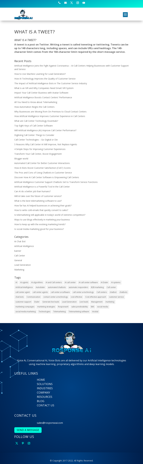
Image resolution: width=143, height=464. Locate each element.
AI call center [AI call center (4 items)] (70, 282)
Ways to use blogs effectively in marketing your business (42, 219)
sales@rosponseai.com (50, 422)
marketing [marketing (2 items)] (110, 301)
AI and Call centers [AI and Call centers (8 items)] (54, 282)
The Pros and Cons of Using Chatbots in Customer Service (43, 172)
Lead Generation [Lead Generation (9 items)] (69, 301)
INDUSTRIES (45, 388)
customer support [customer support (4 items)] (23, 301)
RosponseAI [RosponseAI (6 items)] (63, 306)
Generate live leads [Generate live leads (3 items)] (50, 301)
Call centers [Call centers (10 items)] (102, 292)
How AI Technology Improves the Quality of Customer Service (45, 78)
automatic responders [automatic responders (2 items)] (78, 287)
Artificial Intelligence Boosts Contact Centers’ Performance (43, 97)
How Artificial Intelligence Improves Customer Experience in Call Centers (49, 116)
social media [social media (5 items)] (102, 306)
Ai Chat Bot (20, 241)
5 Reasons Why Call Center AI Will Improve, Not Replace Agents (45, 144)
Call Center (19, 255)
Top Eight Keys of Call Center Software (33, 125)
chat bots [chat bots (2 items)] (20, 297)
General (18, 260)
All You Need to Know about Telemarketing (35, 102)
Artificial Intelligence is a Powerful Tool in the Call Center (42, 186)
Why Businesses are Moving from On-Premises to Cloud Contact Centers (50, 111)
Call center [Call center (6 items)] (111, 287)
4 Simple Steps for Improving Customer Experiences (39, 149)
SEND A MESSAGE (28, 430)
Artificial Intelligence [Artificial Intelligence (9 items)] (24, 287)
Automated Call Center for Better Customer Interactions (42, 163)
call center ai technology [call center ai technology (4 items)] (83, 292)
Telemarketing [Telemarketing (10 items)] (59, 311)
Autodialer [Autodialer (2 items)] (40, 287)
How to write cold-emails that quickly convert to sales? (41, 210)
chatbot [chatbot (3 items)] (113, 292)
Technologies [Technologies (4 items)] (44, 311)
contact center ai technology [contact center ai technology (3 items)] (55, 297)
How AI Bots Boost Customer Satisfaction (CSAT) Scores (42, 167)
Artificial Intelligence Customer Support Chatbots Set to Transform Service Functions (56, 182)
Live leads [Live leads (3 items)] (84, 301)
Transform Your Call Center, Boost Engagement (38, 153)
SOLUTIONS (45, 384)
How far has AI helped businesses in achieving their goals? (42, 205)
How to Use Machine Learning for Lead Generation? (40, 73)
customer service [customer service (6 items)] (116, 297)
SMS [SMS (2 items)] (92, 306)
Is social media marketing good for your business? (39, 229)
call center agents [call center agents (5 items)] (40, 292)
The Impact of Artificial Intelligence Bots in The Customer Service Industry (50, 83)
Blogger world (21, 158)
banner (17, 250)
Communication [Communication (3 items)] (33, 297)
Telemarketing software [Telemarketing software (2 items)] (79, 311)
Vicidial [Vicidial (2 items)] (95, 311)
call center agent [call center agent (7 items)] (23, 292)
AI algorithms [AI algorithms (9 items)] (37, 282)
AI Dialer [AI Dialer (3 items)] (104, 282)
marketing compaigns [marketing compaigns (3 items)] (25, 306)
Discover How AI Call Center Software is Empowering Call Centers (46, 177)
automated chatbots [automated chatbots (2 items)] (57, 287)
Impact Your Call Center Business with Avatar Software (41, 92)
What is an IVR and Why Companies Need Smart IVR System (44, 88)
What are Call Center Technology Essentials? (36, 120)
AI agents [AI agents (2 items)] (24, 282)
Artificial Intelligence (24, 246)
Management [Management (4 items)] (96, 301)
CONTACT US (45, 405)
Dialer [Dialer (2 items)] (36, 301)
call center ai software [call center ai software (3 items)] (60, 292)
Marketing (19, 269)
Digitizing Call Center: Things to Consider (34, 135)
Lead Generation (22, 264)
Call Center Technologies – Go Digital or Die (36, 139)
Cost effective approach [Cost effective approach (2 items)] (95, 297)
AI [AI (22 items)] (16, 282)
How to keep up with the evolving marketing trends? (39, 224)
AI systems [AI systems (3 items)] (115, 282)
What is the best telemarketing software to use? (38, 200)
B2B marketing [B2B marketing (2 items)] (97, 287)
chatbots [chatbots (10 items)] (123, 292)
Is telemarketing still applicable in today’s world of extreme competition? (49, 214)
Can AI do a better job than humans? (32, 191)
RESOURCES (44, 397)
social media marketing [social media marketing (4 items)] (26, 311)
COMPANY (43, 392)
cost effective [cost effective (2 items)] (76, 297)
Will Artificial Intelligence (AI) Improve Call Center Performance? (45, 130)
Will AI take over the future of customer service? (38, 196)
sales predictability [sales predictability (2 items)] (79, 306)
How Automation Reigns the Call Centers (34, 106)
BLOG (40, 401)
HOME (41, 379)
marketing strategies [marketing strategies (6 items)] (46, 306)
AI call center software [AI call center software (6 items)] (88, 282)
